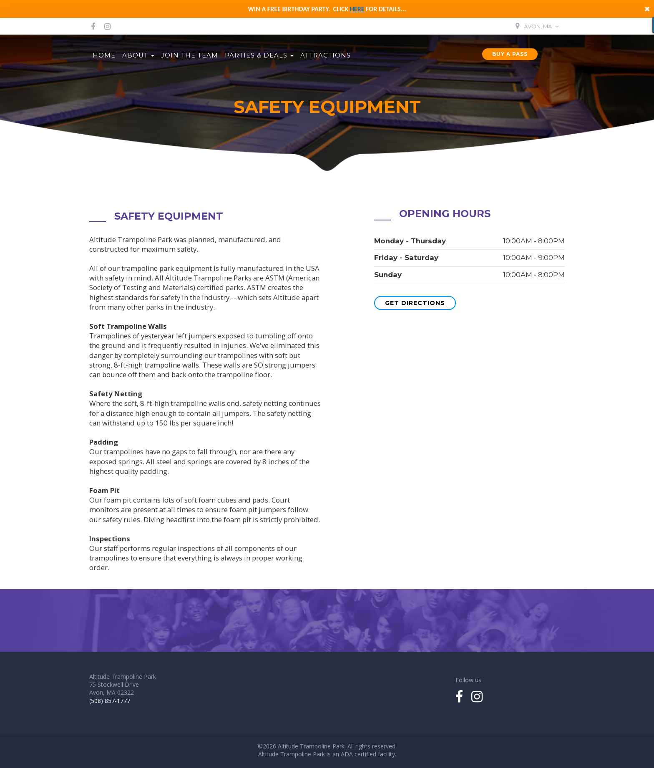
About (138, 55)
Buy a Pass (510, 54)
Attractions (325, 55)
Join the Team (189, 55)
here (357, 9)
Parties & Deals (259, 55)
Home (104, 55)
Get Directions (415, 303)
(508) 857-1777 (109, 701)
